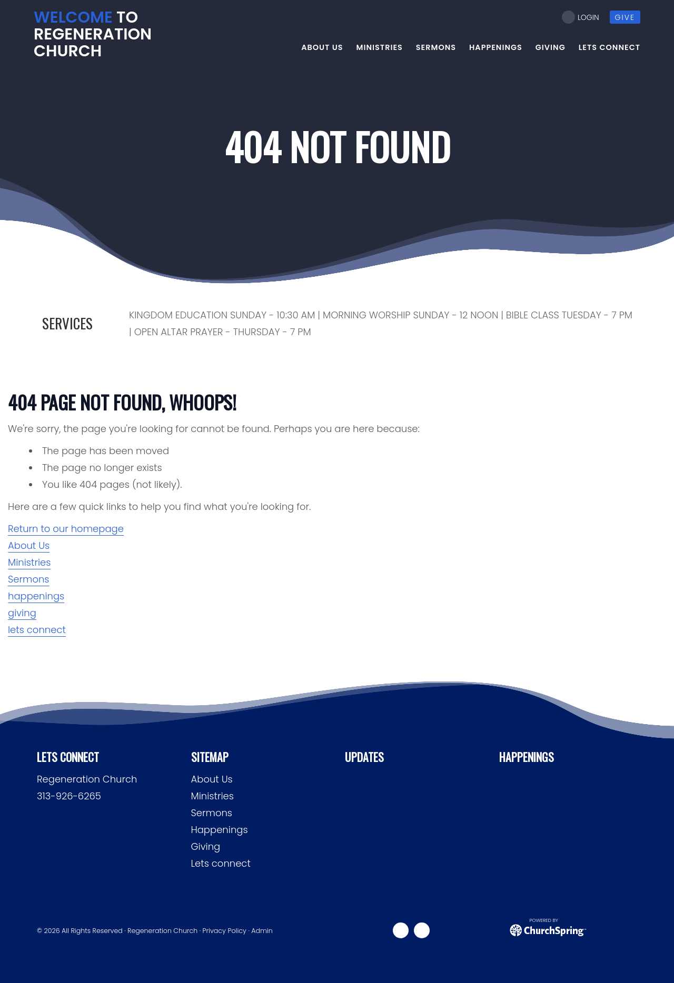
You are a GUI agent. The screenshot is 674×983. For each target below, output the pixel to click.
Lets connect (221, 863)
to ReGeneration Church (93, 34)
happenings (36, 596)
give (625, 17)
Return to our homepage (66, 528)
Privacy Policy (224, 930)
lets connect (37, 629)
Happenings (219, 829)
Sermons (28, 579)
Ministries (29, 562)
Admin (261, 930)
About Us (28, 545)
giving (22, 612)
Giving (206, 846)
